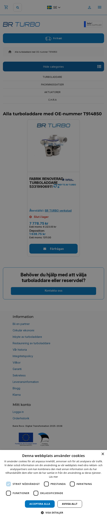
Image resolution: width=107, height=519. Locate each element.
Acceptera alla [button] (39, 504)
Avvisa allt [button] (69, 504)
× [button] (102, 454)
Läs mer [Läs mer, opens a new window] (53, 476)
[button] (53, 512)
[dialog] (53, 484)
